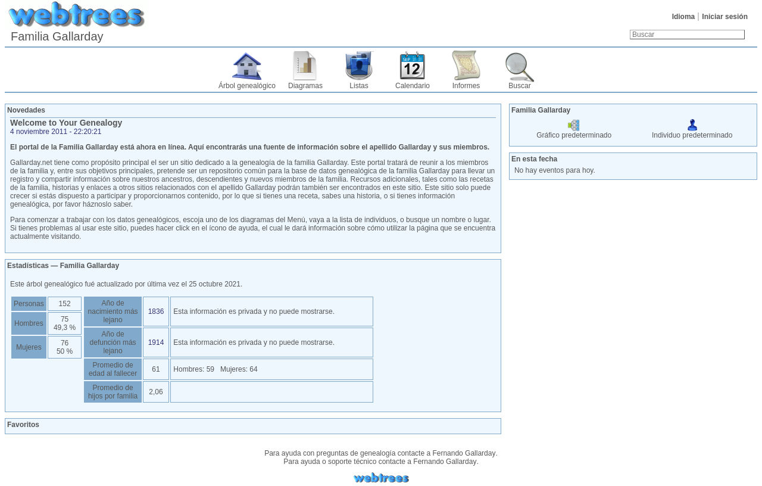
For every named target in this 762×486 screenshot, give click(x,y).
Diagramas (305, 86)
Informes (466, 86)
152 (65, 304)
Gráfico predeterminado (573, 131)
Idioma (683, 17)
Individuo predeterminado (692, 131)
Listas (358, 86)
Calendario (412, 86)
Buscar (519, 86)
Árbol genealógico (247, 86)
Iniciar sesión (725, 17)
